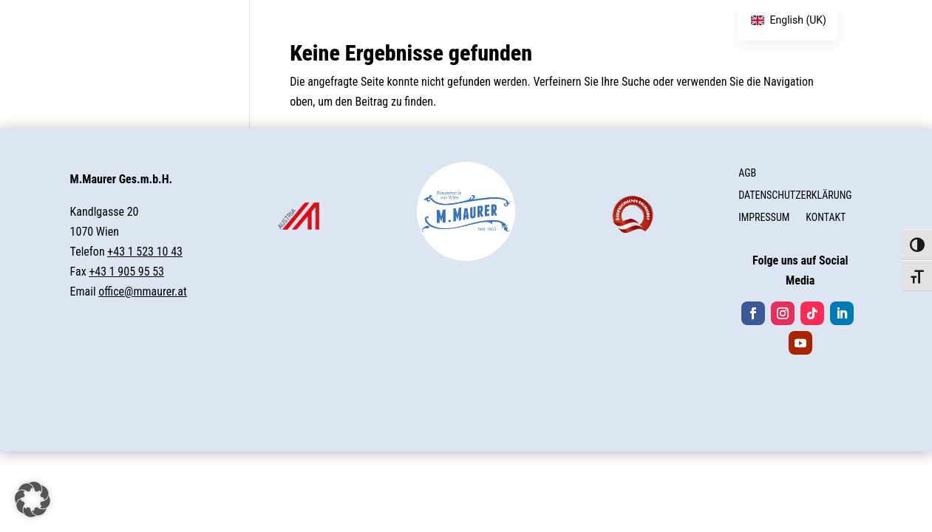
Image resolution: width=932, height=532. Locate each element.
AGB (747, 173)
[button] (32, 499)
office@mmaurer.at (142, 291)
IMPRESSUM (763, 217)
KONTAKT (826, 217)
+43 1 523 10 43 (145, 252)
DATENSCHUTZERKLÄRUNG (794, 195)
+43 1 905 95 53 (126, 272)
